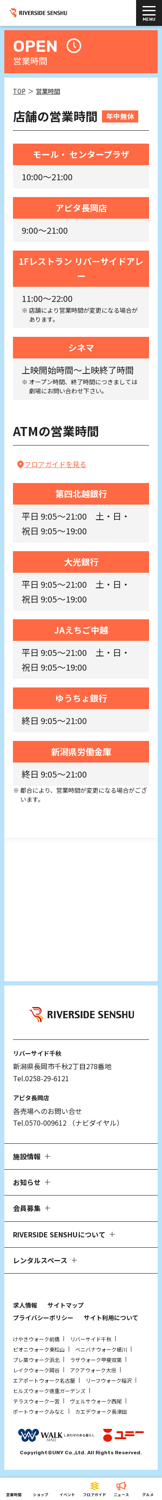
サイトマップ (66, 1305)
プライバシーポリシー (43, 1317)
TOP (19, 91)
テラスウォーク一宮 (36, 1401)
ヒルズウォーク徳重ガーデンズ (49, 1390)
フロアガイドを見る (55, 464)
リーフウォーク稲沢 (109, 1380)
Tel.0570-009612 (40, 1122)
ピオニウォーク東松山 (39, 1349)
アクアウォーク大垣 (93, 1370)
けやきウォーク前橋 (36, 1339)
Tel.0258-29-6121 (41, 1078)
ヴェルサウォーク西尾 (96, 1401)
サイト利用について (111, 1317)
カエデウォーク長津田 (101, 1411)
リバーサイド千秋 (90, 1339)
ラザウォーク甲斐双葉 (96, 1359)
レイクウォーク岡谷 (36, 1370)
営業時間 (48, 91)
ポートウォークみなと (39, 1411)
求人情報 (25, 1305)
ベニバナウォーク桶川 (101, 1349)
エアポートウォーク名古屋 (44, 1380)
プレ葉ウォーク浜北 (36, 1359)
